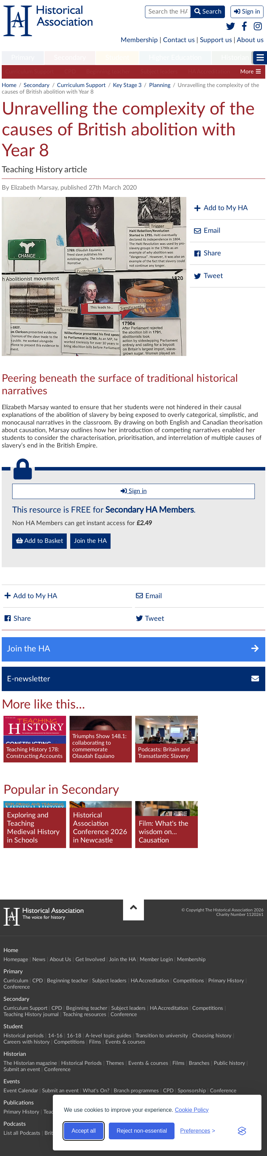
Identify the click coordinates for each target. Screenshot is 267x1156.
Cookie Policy (192, 1110)
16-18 (74, 1035)
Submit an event (21, 1069)
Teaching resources (84, 1014)
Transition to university (162, 1035)
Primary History (226, 980)
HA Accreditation (209, 71)
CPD (70, 71)
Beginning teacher (108, 71)
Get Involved (90, 959)
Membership (139, 40)
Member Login (156, 959)
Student (117, 57)
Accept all (84, 1131)
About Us (60, 959)
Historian (235, 57)
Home (9, 85)
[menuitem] (22, 58)
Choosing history (212, 1035)
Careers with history (26, 1042)
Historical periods (23, 1035)
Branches (199, 1063)
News (39, 959)
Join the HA (90, 541)
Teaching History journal (31, 1014)
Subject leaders (159, 71)
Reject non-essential (141, 1131)
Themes (115, 1063)
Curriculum (15, 980)
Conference (16, 987)
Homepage (15, 959)
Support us (216, 40)
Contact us (179, 40)
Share (207, 253)
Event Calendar (20, 1090)
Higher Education (175, 57)
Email (206, 231)
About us (250, 40)
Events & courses (125, 1042)
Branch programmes (136, 1090)
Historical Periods (81, 1063)
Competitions (188, 980)
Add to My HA (220, 208)
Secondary (70, 57)
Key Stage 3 (127, 85)
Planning (159, 85)
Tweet (208, 276)
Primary (22, 57)
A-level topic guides (108, 1035)
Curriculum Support (29, 71)
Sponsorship (192, 1090)
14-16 (55, 1035)
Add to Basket (39, 540)
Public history (229, 1063)
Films (95, 1042)
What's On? (96, 1090)
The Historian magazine (30, 1063)
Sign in (134, 491)
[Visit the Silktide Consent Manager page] (242, 1131)
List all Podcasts (21, 1133)
